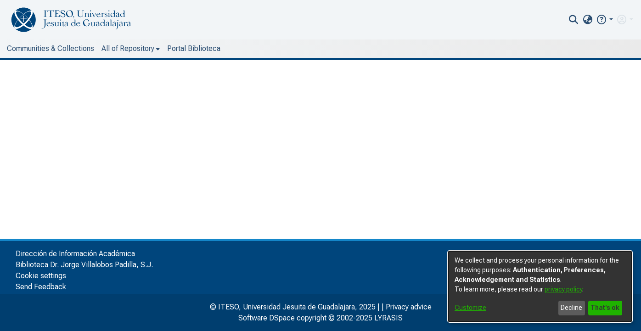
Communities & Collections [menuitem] (50, 48)
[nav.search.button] (573, 19)
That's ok (604, 307)
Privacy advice (409, 307)
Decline (571, 307)
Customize (470, 307)
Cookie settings (41, 275)
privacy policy (563, 289)
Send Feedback (41, 286)
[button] (604, 19)
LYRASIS (388, 318)
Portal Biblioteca (193, 48)
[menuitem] (587, 19)
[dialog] (540, 286)
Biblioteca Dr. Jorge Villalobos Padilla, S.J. (84, 264)
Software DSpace (266, 318)
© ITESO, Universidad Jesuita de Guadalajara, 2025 (293, 307)
